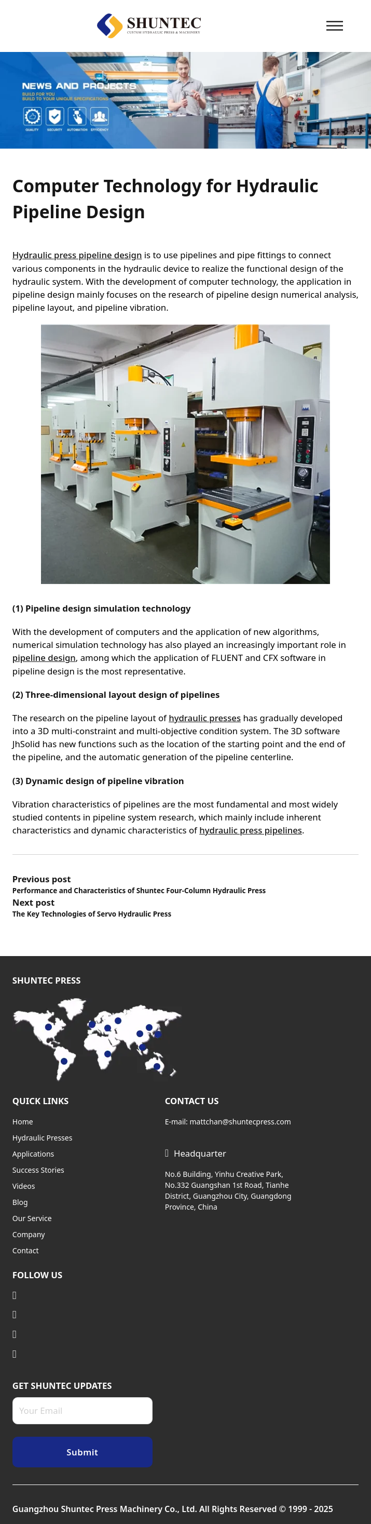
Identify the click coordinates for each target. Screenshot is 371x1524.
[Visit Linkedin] (82, 1295)
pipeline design (44, 658)
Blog (20, 1202)
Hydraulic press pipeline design (77, 255)
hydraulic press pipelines (250, 830)
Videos (23, 1186)
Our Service (32, 1218)
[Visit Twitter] (82, 1314)
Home (22, 1122)
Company (28, 1234)
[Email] (82, 1410)
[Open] (334, 26)
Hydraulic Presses (42, 1138)
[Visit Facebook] (82, 1354)
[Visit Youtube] (82, 1334)
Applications (33, 1154)
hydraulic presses (205, 718)
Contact (25, 1250)
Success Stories (38, 1170)
